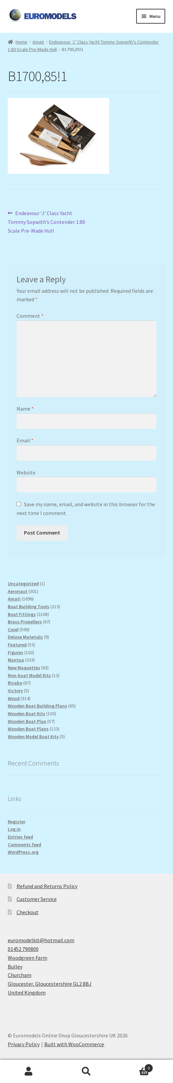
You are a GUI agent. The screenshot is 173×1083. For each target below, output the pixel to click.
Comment (30, 315)
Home (21, 42)
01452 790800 (23, 949)
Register (16, 822)
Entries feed (20, 837)
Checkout (28, 912)
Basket (134, 1067)
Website (26, 472)
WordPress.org (23, 852)
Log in (14, 829)
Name (25, 408)
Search (87, 1071)
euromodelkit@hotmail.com (41, 940)
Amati (38, 42)
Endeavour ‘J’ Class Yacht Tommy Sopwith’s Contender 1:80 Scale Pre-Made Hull (46, 221)
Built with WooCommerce (74, 1044)
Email (25, 440)
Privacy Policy (24, 1044)
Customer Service (37, 899)
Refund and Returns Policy (47, 886)
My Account (29, 1071)
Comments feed (24, 845)
